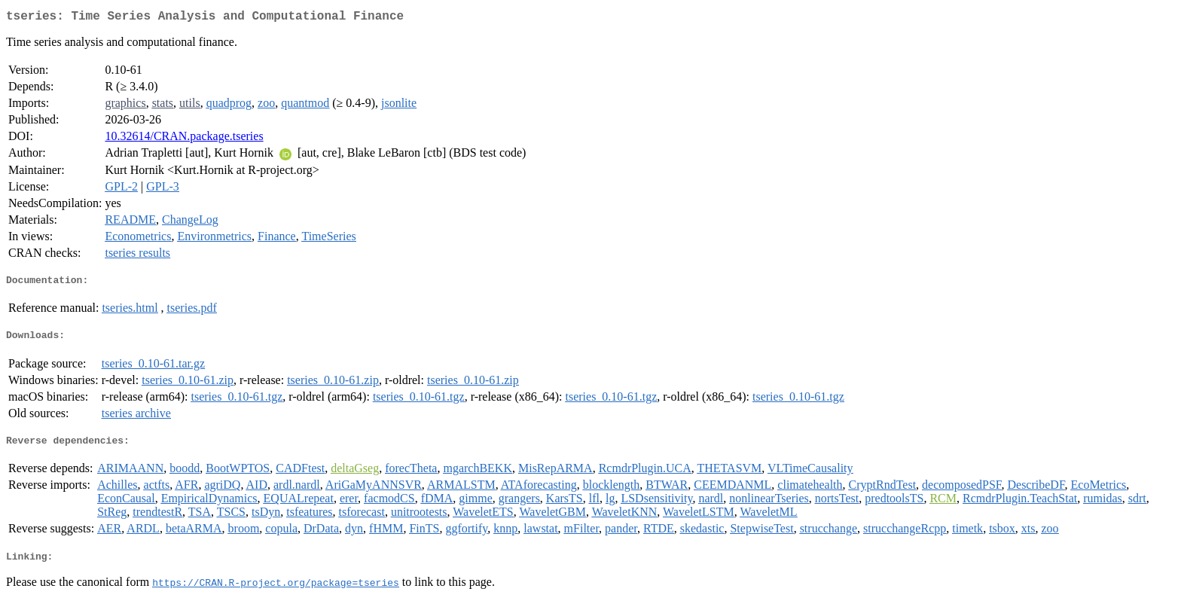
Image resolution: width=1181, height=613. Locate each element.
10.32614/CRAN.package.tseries (184, 139)
